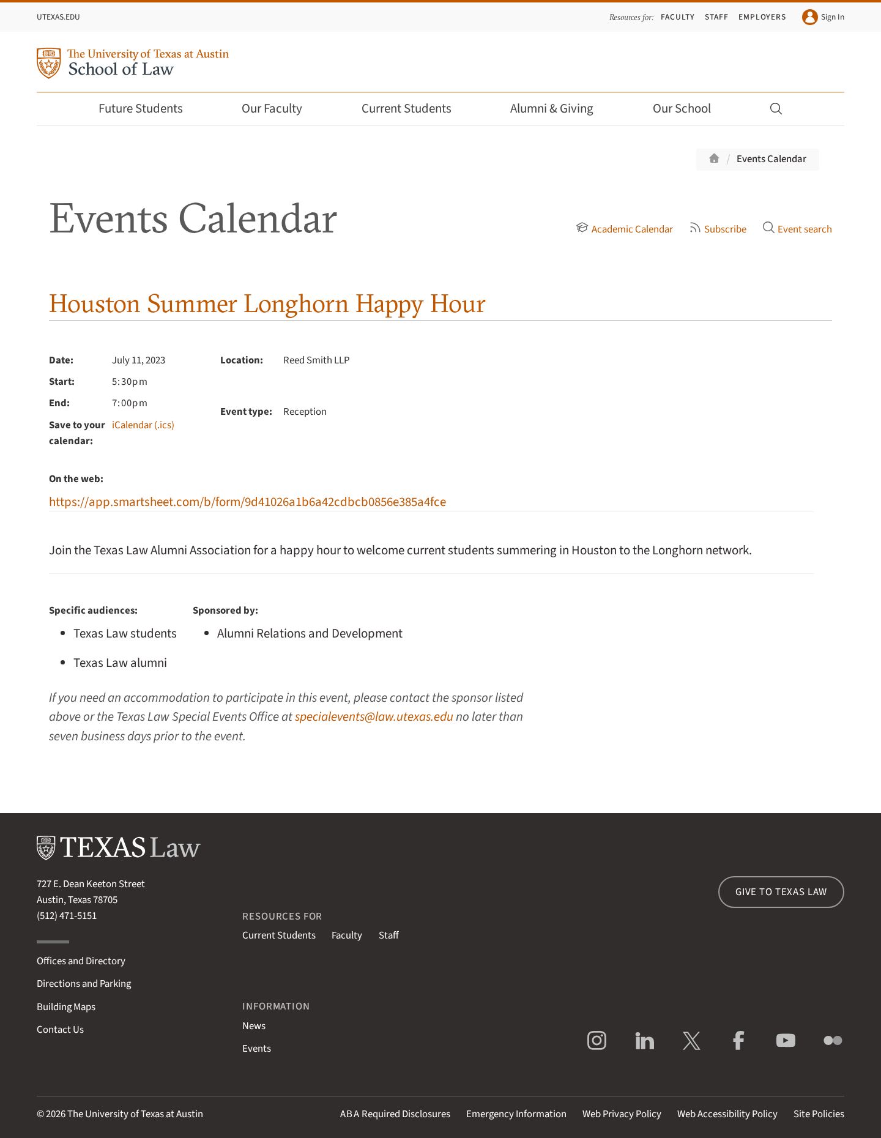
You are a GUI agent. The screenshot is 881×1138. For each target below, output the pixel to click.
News (254, 1026)
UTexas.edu (58, 17)
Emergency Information (516, 1114)
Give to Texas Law (781, 892)
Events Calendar (771, 159)
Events (256, 1048)
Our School (690, 108)
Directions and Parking (84, 983)
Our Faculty (280, 108)
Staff (717, 17)
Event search (797, 229)
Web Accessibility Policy (727, 1114)
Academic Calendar (624, 229)
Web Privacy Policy (621, 1114)
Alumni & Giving (560, 108)
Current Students (415, 108)
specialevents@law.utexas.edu (374, 717)
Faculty (678, 17)
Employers (762, 17)
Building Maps (66, 1007)
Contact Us (60, 1029)
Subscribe (717, 229)
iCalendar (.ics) (143, 425)
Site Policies (819, 1114)
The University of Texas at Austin (135, 1114)
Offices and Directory (81, 961)
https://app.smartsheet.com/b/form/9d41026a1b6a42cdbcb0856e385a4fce (247, 502)
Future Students (149, 108)
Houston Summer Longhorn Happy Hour (267, 303)
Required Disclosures (395, 1114)
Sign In (823, 17)
